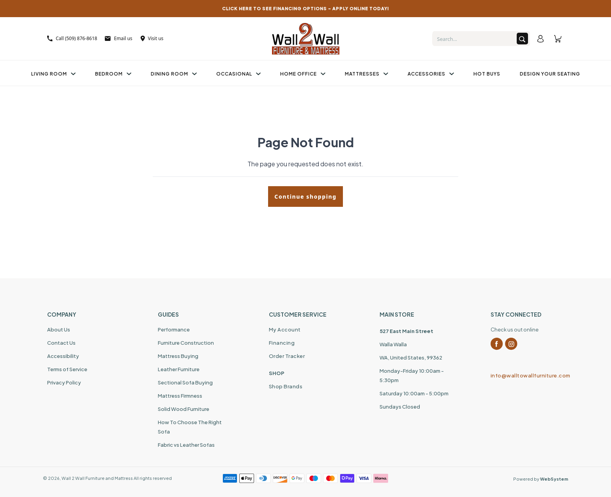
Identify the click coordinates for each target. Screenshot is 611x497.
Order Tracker (287, 356)
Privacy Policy (64, 382)
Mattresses (366, 74)
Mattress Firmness (180, 396)
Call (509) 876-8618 (72, 38)
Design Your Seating (550, 74)
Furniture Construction (186, 343)
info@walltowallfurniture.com (527, 375)
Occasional (238, 74)
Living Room (53, 74)
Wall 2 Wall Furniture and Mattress (97, 478)
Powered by (540, 478)
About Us (58, 329)
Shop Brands (286, 386)
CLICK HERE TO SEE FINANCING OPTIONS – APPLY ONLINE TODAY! (305, 8)
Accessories (431, 74)
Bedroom (113, 74)
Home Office (302, 74)
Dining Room (174, 74)
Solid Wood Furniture (183, 409)
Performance (174, 329)
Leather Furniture (179, 369)
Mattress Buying (178, 356)
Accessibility (63, 356)
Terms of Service (67, 369)
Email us (118, 38)
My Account (285, 329)
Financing (282, 343)
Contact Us (61, 343)
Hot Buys (486, 74)
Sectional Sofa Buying (185, 382)
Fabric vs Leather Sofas (186, 445)
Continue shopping (305, 196)
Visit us (152, 38)
